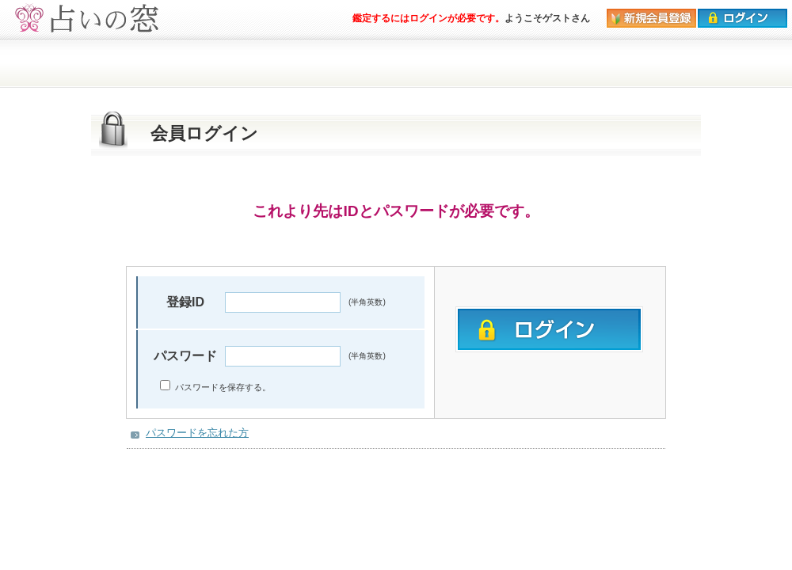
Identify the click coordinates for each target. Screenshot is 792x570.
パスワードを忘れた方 (197, 433)
